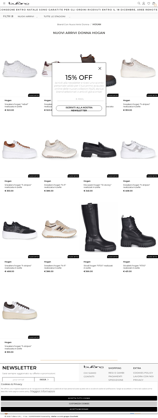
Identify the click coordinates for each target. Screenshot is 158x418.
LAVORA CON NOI (143, 376)
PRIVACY (138, 379)
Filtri (8, 16)
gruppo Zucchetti (71, 416)
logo (18, 3)
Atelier (54, 416)
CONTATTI (89, 376)
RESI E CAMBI (116, 372)
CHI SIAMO (90, 373)
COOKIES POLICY (143, 372)
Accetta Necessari (79, 409)
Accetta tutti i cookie (79, 398)
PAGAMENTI (115, 376)
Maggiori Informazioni (42, 391)
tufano (94, 367)
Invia (44, 379)
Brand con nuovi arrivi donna (73, 24)
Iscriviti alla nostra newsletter (79, 108)
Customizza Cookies (79, 404)
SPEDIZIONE (115, 379)
